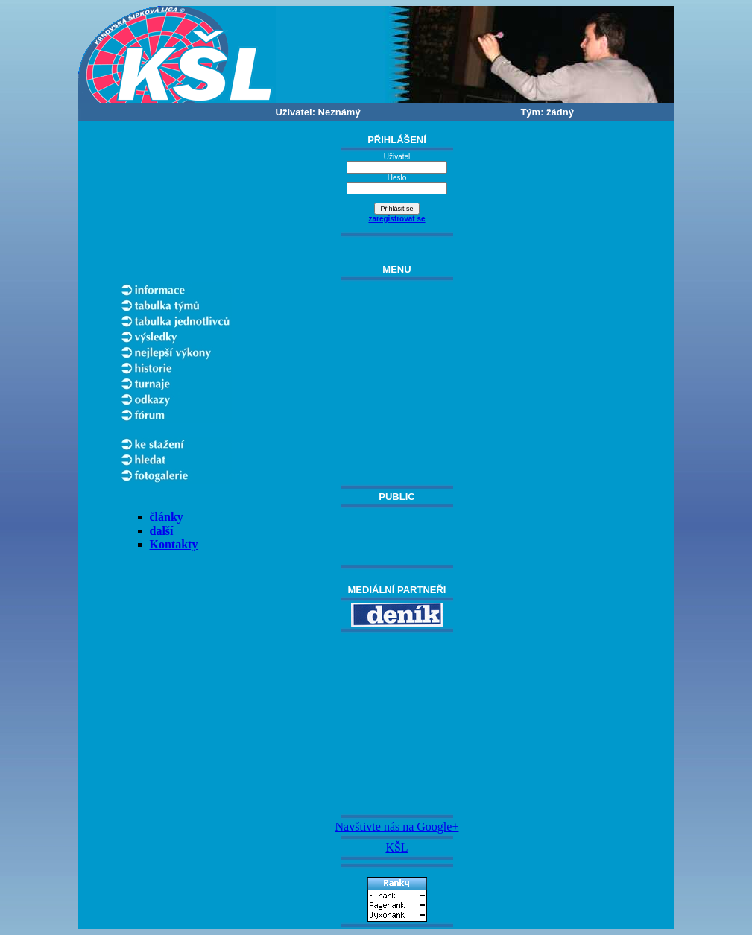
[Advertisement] (397, 723)
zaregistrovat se (396, 219)
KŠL (396, 847)
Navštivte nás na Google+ (397, 826)
